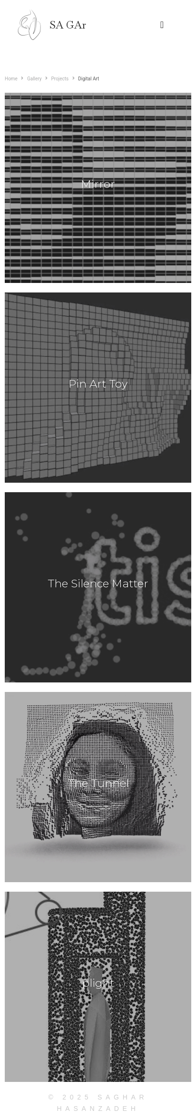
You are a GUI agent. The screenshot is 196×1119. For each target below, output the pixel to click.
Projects (60, 78)
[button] (162, 25)
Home (11, 78)
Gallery (34, 78)
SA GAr (67, 24)
